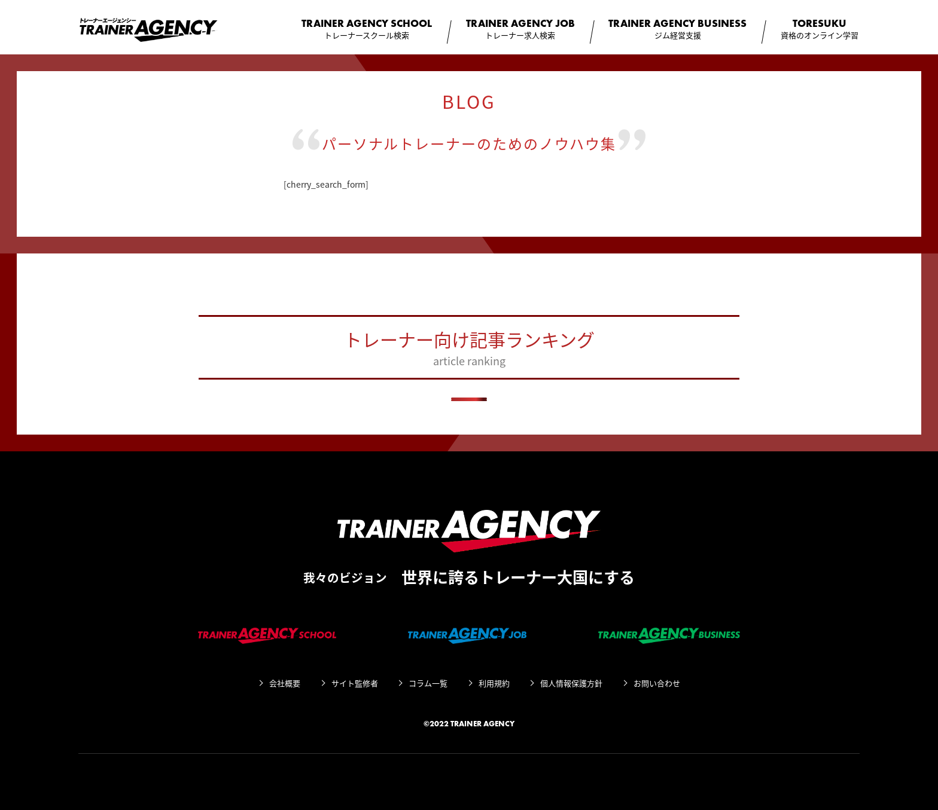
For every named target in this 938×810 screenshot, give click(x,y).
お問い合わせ (657, 683)
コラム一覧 (428, 683)
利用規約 (494, 683)
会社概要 (284, 683)
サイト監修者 (354, 683)
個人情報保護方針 (571, 683)
